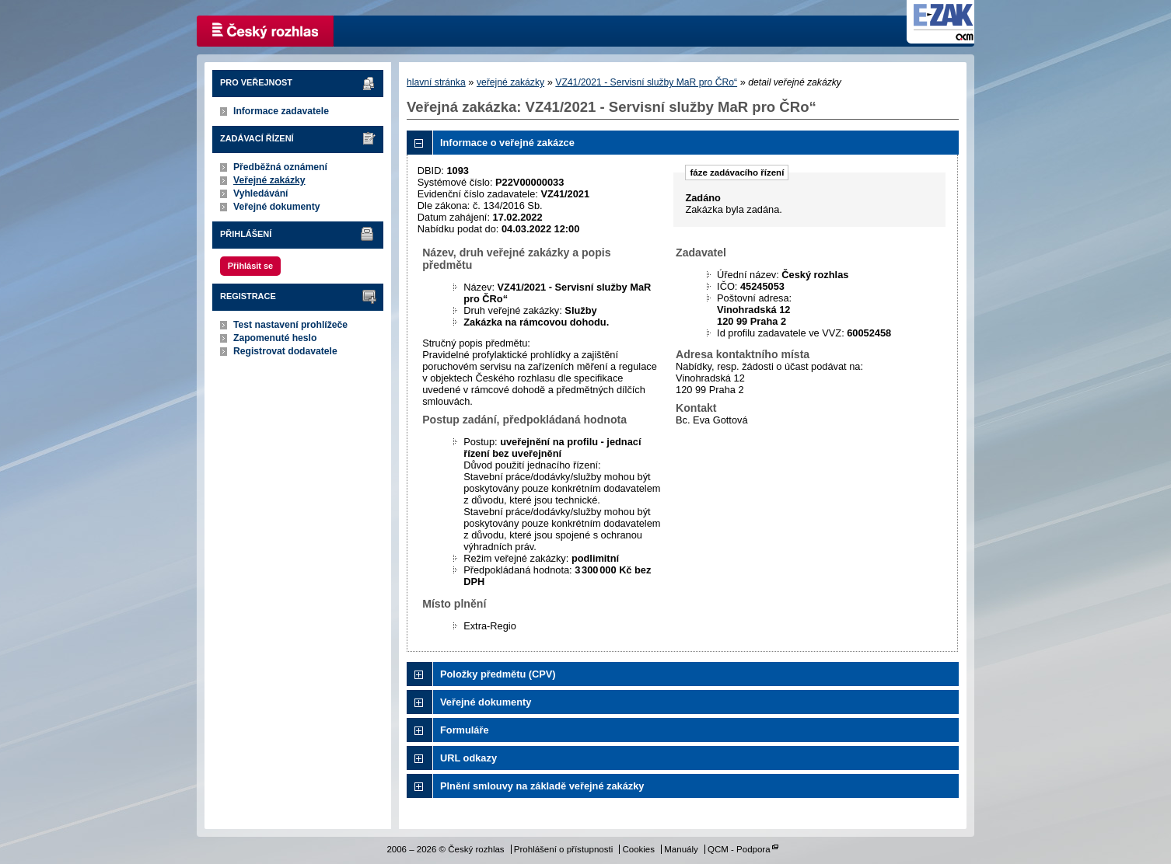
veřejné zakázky (510, 82)
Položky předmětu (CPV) (498, 674)
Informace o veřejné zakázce (507, 142)
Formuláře (464, 730)
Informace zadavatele (281, 111)
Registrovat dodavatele (285, 351)
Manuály (681, 849)
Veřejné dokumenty (276, 206)
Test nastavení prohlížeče (290, 324)
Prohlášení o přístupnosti (563, 849)
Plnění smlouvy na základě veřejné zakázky (542, 786)
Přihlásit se (250, 265)
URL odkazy (468, 758)
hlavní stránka (436, 82)
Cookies (638, 849)
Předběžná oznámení (280, 167)
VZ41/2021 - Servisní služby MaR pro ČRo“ (646, 82)
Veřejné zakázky (269, 180)
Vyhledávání (260, 193)
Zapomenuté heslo (274, 338)
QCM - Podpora (739, 849)
